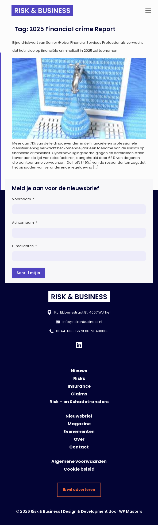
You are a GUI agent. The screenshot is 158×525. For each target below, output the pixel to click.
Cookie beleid (79, 469)
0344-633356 (68, 331)
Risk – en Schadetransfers (79, 402)
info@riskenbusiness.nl (82, 321)
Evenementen (79, 431)
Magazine (79, 424)
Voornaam (23, 199)
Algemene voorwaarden (79, 461)
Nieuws (79, 371)
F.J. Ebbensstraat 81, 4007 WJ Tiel (82, 312)
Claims (79, 394)
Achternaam (24, 222)
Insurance (79, 386)
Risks (79, 378)
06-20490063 (97, 331)
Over (79, 439)
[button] (148, 11)
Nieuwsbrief (79, 416)
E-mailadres (24, 246)
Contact (79, 447)
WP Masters (130, 511)
